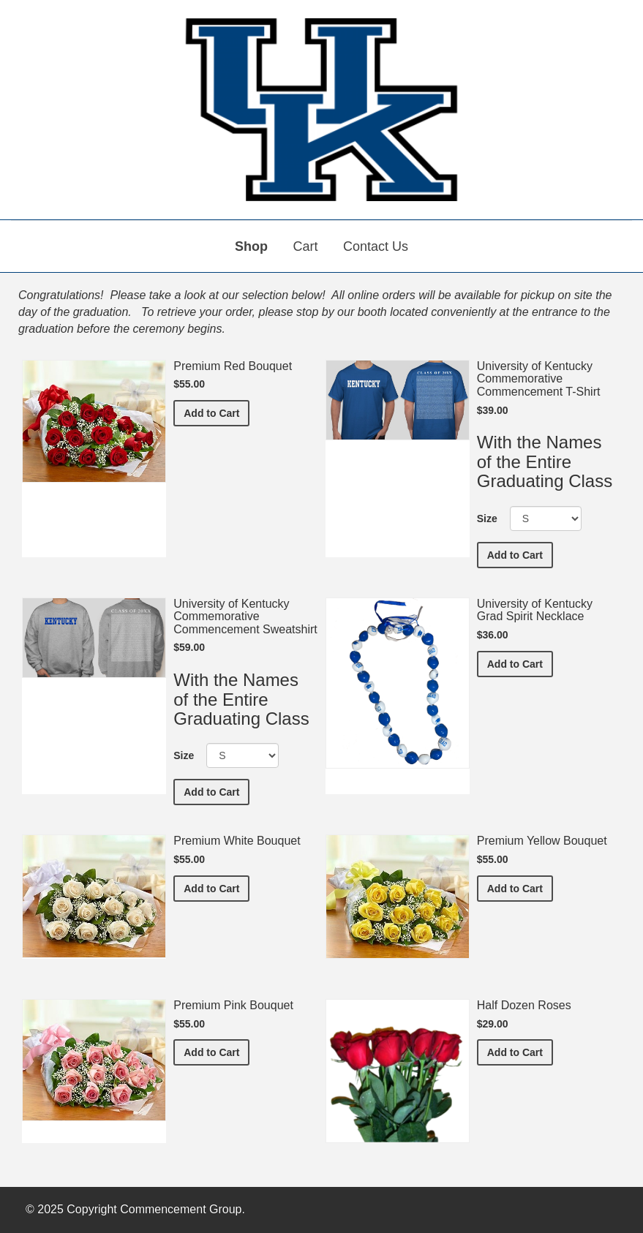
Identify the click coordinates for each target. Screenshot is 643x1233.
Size (487, 518)
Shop (251, 246)
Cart (305, 246)
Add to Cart (216, 412)
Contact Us (375, 246)
